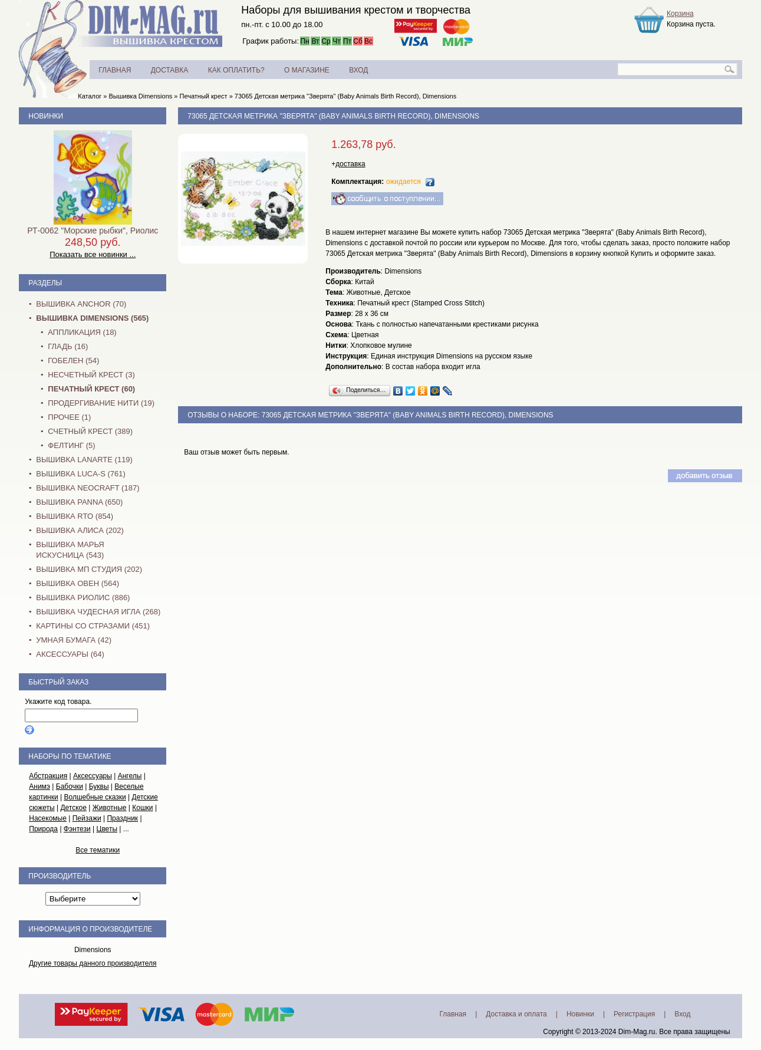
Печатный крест (204, 96)
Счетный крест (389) (90, 431)
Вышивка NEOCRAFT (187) (87, 487)
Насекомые (48, 818)
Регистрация (634, 1014)
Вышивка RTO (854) (74, 516)
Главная (452, 1014)
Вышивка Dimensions (141, 96)
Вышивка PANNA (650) (79, 502)
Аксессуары (92, 776)
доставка (350, 164)
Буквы (99, 786)
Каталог (89, 96)
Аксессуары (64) (70, 654)
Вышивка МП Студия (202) (89, 569)
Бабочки (69, 786)
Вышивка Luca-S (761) (81, 473)
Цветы (107, 829)
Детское (73, 808)
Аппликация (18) (82, 332)
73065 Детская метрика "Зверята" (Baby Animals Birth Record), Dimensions (345, 96)
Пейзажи (87, 818)
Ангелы (130, 776)
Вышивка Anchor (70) (81, 303)
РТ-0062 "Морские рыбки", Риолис (92, 230)
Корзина (680, 13)
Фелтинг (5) (71, 445)
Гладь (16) (68, 346)
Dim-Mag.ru (636, 1032)
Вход (682, 1014)
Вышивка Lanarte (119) (84, 459)
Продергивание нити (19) (101, 403)
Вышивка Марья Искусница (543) (70, 549)
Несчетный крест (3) (91, 374)
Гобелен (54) (73, 360)
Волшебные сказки (95, 797)
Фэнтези (77, 829)
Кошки (142, 808)
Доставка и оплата (516, 1014)
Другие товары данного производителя (93, 963)
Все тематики (97, 850)
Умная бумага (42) (73, 640)
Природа (43, 829)
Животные (110, 808)
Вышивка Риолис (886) (83, 597)
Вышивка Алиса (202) (80, 530)
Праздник (122, 818)
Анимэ (39, 786)
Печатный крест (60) (91, 388)
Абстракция (48, 776)
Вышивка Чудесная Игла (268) (98, 611)
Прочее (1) (69, 417)
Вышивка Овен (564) (77, 583)
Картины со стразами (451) (93, 625)
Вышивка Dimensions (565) (92, 318)
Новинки (45, 116)
